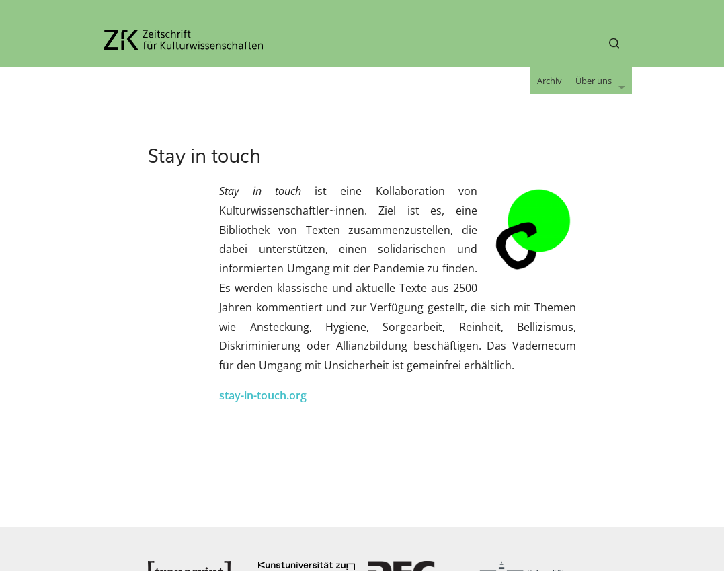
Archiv (549, 81)
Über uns (593, 81)
